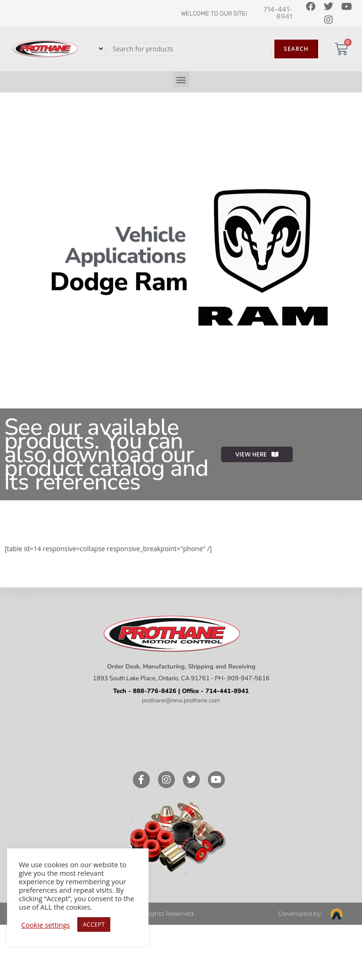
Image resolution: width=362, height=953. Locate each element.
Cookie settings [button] (45, 924)
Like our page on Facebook (176, 723)
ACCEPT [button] (94, 924)
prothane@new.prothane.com (181, 700)
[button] (181, 79)
